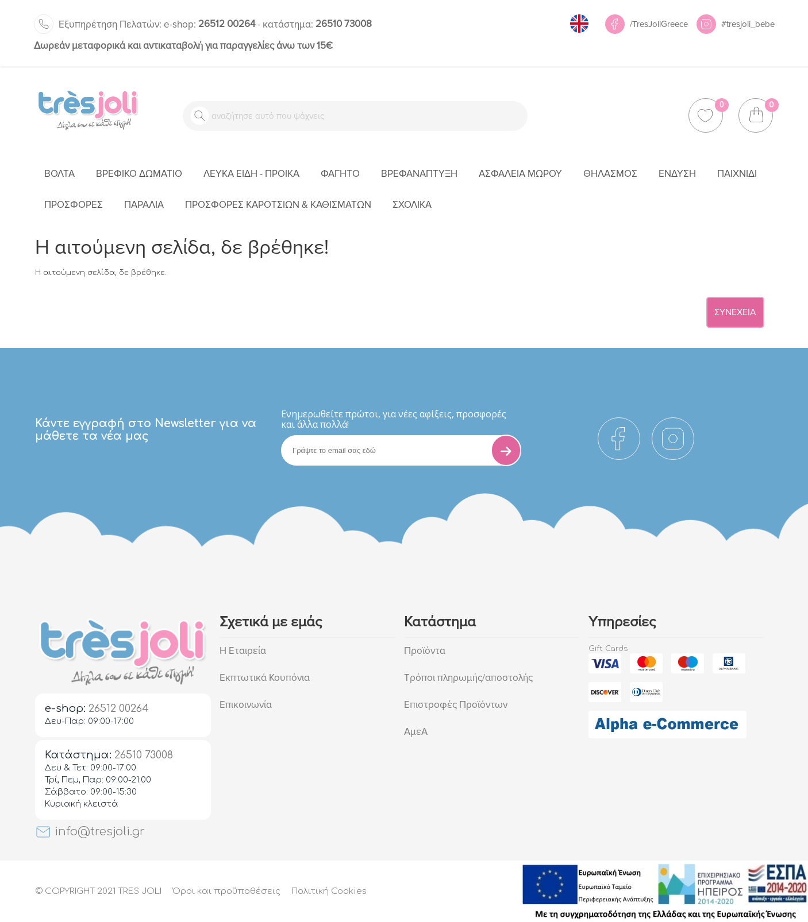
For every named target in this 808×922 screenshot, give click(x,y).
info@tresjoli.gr (90, 831)
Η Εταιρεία (243, 651)
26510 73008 (317, 24)
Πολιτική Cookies (329, 891)
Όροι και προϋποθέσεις (226, 891)
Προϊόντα (424, 651)
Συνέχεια (735, 312)
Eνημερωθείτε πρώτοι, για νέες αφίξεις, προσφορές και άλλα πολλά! (393, 419)
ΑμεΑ (416, 732)
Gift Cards (608, 649)
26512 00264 (209, 24)
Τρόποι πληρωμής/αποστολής (468, 678)
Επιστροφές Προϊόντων (455, 705)
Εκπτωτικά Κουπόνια (265, 678)
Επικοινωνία (246, 705)
